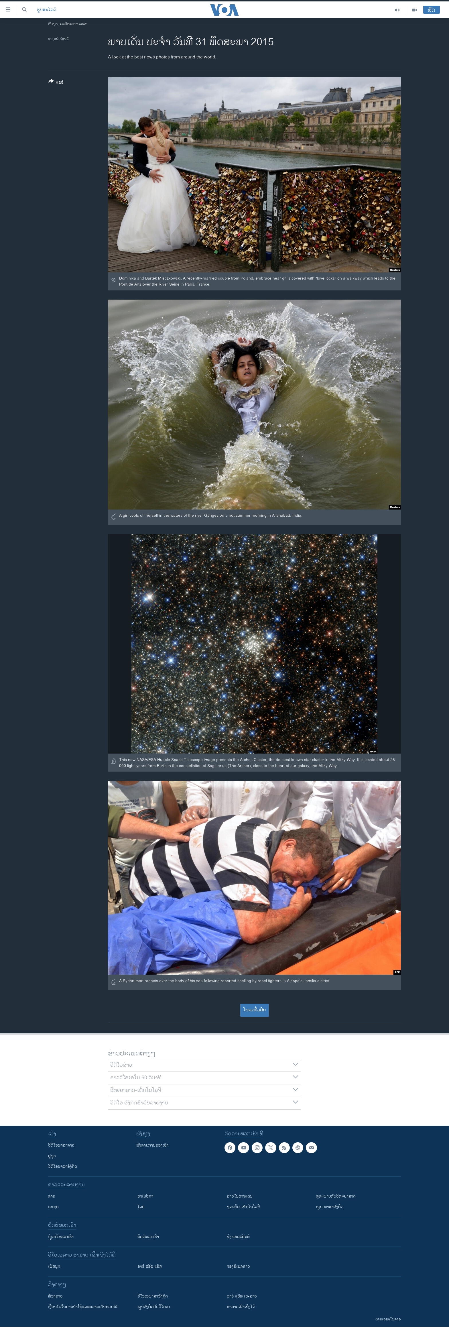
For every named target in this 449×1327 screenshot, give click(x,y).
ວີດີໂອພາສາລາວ (61, 1145)
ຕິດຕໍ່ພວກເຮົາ (148, 1237)
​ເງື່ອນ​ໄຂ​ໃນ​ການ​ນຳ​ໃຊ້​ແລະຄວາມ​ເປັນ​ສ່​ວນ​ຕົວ (83, 1307)
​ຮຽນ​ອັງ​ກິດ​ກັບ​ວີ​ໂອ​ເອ (153, 1307)
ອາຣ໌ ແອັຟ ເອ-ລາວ (242, 1296)
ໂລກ (141, 1207)
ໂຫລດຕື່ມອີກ (254, 1010)
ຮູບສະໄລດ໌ (46, 10)
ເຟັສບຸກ (54, 1266)
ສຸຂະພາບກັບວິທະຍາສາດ (336, 1196)
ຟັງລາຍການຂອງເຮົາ (152, 1145)
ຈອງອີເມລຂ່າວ (238, 1266)
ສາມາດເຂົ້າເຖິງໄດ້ (241, 1307)
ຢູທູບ (52, 1156)
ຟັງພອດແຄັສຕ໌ (238, 1237)
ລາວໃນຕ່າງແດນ (240, 1196)
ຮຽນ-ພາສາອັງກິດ (329, 1207)
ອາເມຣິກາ (145, 1196)
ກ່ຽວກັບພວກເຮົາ (61, 1237)
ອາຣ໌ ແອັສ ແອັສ (149, 1266)
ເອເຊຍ (53, 1207)
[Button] (56, 83)
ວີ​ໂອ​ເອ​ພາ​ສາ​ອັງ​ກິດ (152, 1296)
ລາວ (51, 1196)
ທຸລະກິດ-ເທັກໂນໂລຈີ (243, 1207)
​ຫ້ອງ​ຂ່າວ (55, 1296)
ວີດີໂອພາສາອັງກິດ (62, 1166)
